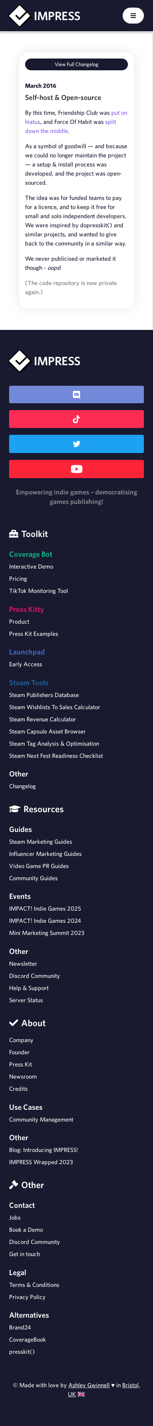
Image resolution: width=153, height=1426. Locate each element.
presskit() (22, 1351)
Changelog (22, 786)
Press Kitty (26, 609)
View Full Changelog (76, 64)
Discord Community (34, 975)
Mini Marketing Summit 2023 (46, 932)
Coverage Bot (30, 554)
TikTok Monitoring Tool (38, 590)
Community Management (41, 1119)
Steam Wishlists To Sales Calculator (54, 706)
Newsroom (23, 1076)
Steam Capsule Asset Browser (47, 731)
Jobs (15, 1217)
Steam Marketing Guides (40, 841)
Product (19, 621)
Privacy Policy (27, 1296)
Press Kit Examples (33, 633)
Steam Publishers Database (44, 694)
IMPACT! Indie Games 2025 (45, 908)
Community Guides (33, 878)
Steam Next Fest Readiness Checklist (56, 755)
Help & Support (29, 987)
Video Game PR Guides (39, 865)
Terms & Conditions (34, 1284)
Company (21, 1039)
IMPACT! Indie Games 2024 (45, 920)
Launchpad (27, 651)
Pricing (18, 578)
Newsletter (23, 963)
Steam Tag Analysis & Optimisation (54, 743)
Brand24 (20, 1327)
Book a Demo (26, 1229)
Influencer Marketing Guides (45, 853)
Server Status (26, 1000)
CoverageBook (27, 1339)
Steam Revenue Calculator (42, 719)
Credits (18, 1088)
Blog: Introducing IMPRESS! (43, 1149)
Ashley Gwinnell (89, 1385)
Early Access (25, 664)
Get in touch (24, 1253)
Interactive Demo (31, 566)
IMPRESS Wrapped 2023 (41, 1161)
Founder (19, 1052)
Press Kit (20, 1064)
